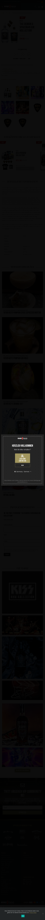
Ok (23, 916)
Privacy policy (32, 912)
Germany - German (22, 472)
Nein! (22, 465)
